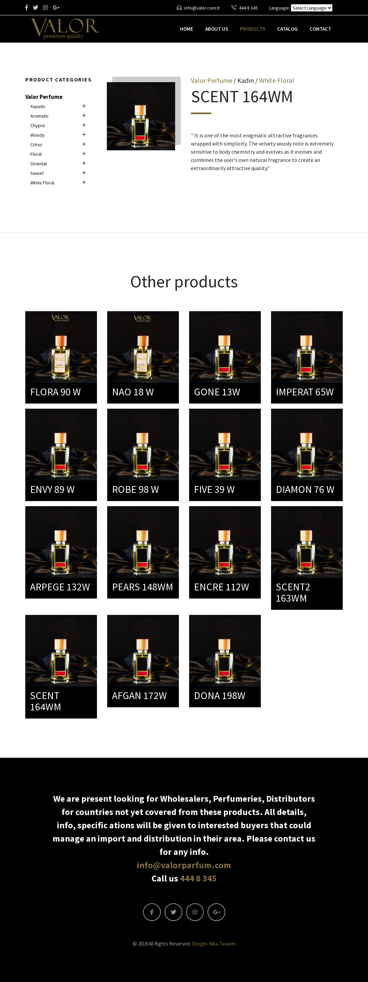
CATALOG (287, 29)
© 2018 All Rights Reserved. (184, 943)
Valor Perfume (43, 97)
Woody (37, 135)
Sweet (37, 173)
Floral (36, 154)
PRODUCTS (252, 29)
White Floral (42, 183)
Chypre (37, 125)
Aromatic (39, 116)
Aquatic (38, 106)
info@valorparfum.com (184, 865)
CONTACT (320, 29)
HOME (186, 29)
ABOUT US (216, 29)
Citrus (36, 144)
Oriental (38, 164)
